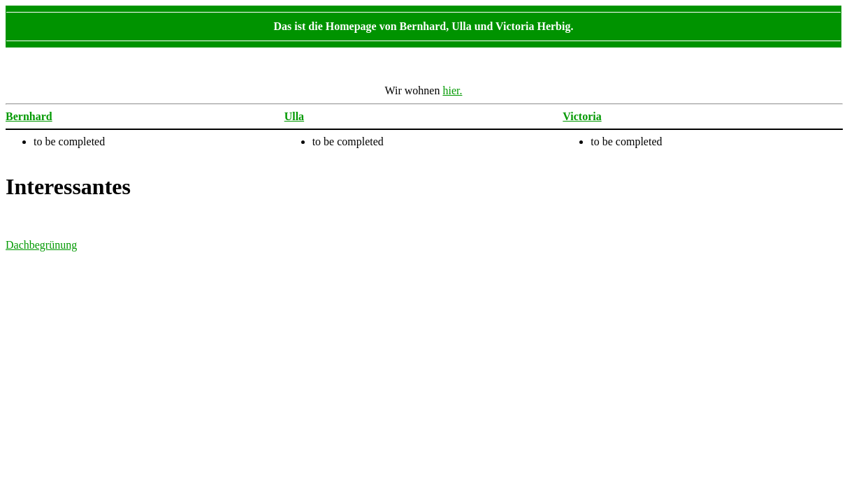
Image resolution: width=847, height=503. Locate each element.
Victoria (582, 116)
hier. (452, 90)
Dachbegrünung (41, 245)
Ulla (294, 116)
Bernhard (29, 116)
